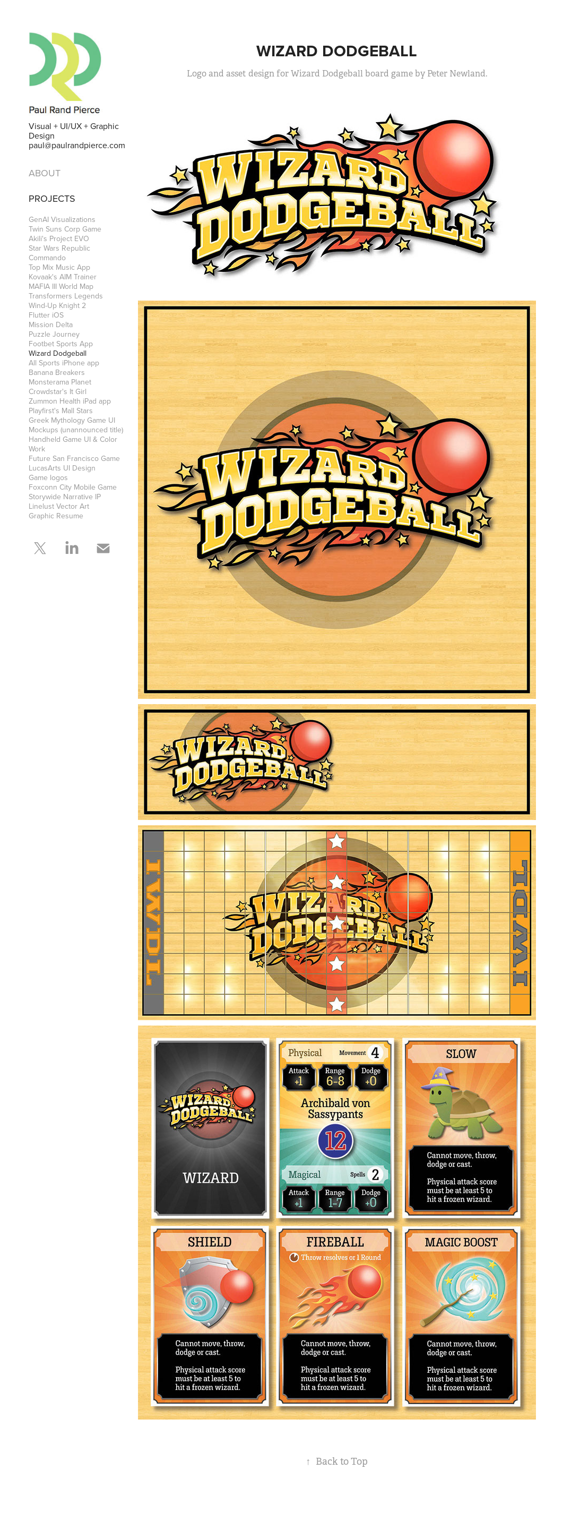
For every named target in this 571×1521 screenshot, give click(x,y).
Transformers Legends (66, 295)
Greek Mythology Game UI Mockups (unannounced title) (76, 425)
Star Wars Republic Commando (59, 253)
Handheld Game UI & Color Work (73, 444)
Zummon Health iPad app (70, 401)
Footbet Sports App (61, 343)
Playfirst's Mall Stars (61, 410)
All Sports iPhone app (64, 362)
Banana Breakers (57, 372)
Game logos (48, 477)
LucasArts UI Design (62, 468)
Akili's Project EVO (59, 238)
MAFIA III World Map (61, 286)
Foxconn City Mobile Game (73, 487)
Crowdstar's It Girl (57, 391)
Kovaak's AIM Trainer (63, 276)
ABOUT (44, 173)
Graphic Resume (56, 515)
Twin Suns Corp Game (65, 229)
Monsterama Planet (60, 382)
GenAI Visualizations (62, 219)
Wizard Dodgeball (57, 353)
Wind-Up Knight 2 (57, 305)
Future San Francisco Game (74, 458)
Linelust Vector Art (59, 506)
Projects (52, 198)
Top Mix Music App (59, 267)
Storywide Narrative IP (65, 496)
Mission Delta (51, 324)
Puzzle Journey (54, 334)
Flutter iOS (46, 315)
